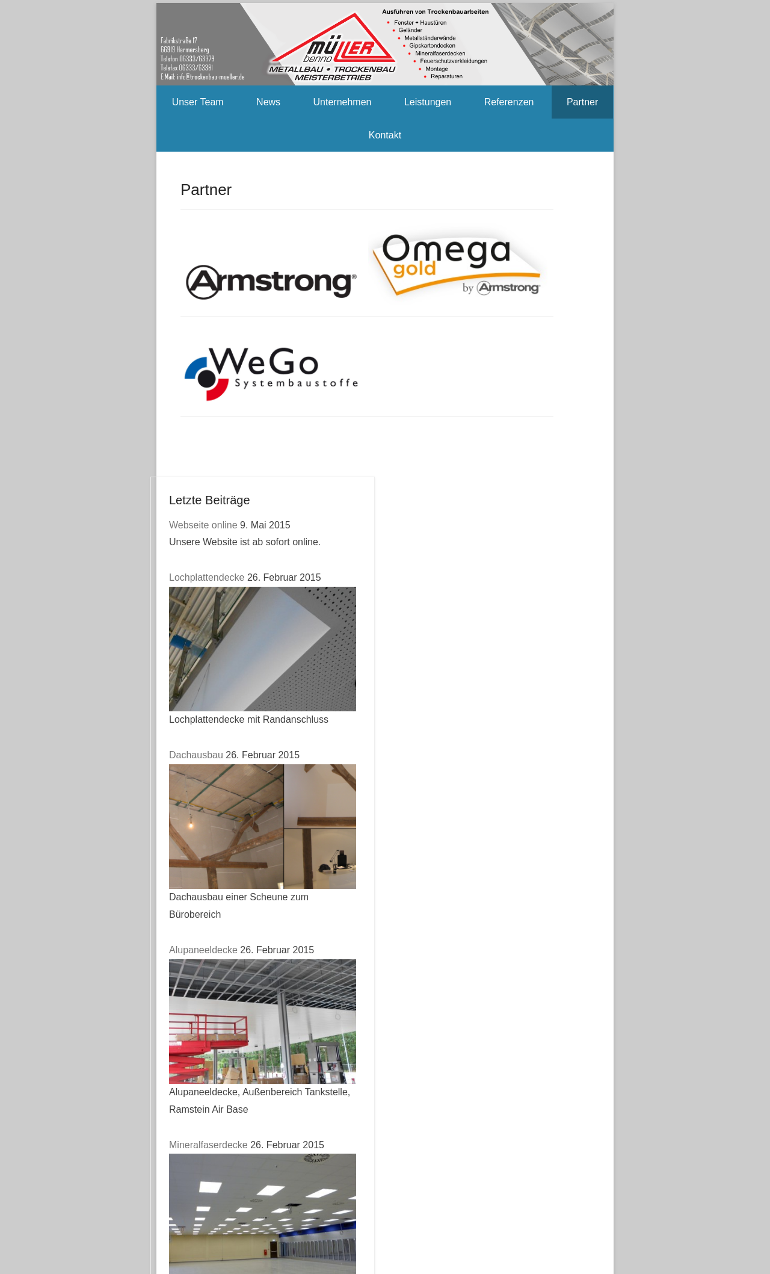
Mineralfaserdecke (208, 1145)
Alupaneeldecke (203, 950)
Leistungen (427, 102)
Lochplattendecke (206, 577)
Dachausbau (196, 755)
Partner (582, 102)
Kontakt (385, 135)
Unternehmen (342, 102)
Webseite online (203, 525)
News (268, 102)
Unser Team (198, 102)
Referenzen (509, 102)
